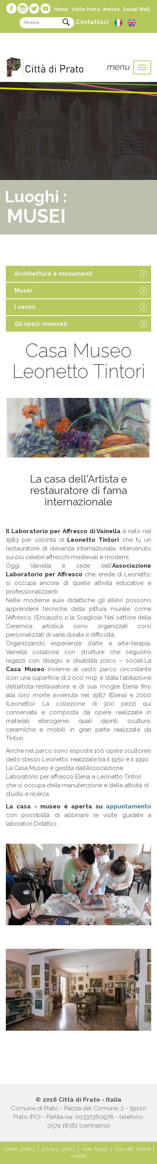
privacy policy (58, 1149)
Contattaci (92, 21)
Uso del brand (132, 1149)
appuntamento (128, 806)
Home (61, 9)
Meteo (111, 9)
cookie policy (19, 1149)
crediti (78, 1156)
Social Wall (136, 9)
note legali (95, 1149)
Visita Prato (85, 9)
